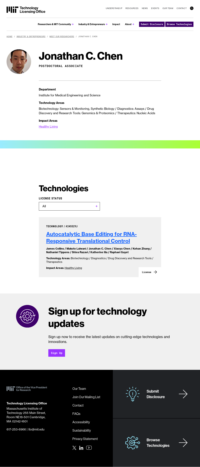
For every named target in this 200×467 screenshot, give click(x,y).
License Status (50, 198)
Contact (182, 8)
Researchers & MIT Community (54, 24)
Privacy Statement (85, 439)
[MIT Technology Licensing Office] (26, 10)
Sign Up (56, 353)
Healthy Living (48, 126)
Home (9, 36)
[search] (191, 8)
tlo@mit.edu (36, 429)
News (145, 8)
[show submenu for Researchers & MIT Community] (73, 24)
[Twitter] (74, 447)
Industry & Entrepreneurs (91, 24)
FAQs (76, 414)
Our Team (167, 8)
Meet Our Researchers (61, 36)
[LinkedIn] (81, 447)
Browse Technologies (179, 24)
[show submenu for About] (133, 24)
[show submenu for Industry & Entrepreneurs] (107, 24)
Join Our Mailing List (86, 397)
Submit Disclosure (152, 24)
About (128, 24)
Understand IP (114, 8)
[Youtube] (89, 447)
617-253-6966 (16, 429)
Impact (116, 24)
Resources (132, 8)
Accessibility (81, 422)
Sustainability (81, 430)
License (146, 272)
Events (155, 8)
